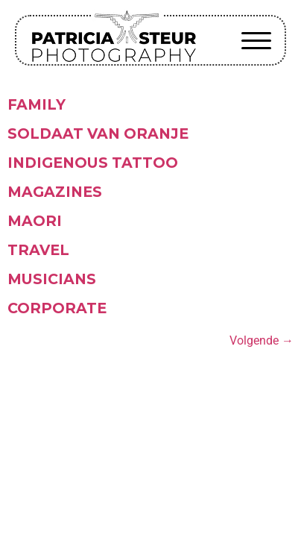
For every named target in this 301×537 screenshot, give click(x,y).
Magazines (54, 192)
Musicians (51, 279)
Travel (38, 250)
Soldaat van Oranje (97, 133)
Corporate (57, 308)
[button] (256, 40)
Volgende (261, 340)
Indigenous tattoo (92, 163)
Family (36, 104)
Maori (34, 221)
